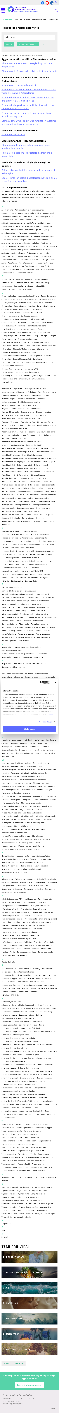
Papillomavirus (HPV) (32, 899)
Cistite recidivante (49, 346)
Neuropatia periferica (10, 866)
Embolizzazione (48, 544)
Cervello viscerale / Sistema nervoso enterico (19, 332)
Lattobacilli (28, 740)
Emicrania (5, 548)
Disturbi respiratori (24, 465)
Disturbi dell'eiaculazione (32, 455)
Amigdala (35, 243)
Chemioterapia (44, 332)
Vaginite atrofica (23, 1190)
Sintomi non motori (27, 1078)
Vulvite (21, 1214)
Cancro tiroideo (20, 306)
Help (44, 44)
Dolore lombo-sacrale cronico (44, 491)
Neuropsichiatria (41, 866)
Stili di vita (15, 1108)
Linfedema (23, 750)
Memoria (26, 793)
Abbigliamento (7, 210)
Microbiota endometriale (32, 813)
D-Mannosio (6, 389)
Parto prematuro (29, 902)
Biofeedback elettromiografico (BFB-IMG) (17, 279)
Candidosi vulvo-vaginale (46, 306)
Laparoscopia (17, 740)
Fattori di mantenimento (40, 601)
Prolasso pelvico (45, 945)
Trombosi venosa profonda (12, 1167)
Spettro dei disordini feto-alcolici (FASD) (17, 1101)
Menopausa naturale (30, 799)
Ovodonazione (20, 892)
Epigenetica (40, 564)
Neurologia (46, 859)
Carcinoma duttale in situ (32, 312)
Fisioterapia (6, 627)
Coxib (54, 375)
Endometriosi (7, 554)
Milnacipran (6, 823)
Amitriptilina (46, 243)
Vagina (37, 1187)
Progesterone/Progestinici (44, 942)
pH (4, 922)
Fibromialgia (24, 624)
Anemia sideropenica (19, 249)
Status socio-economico (47, 1104)
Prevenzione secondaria (11, 935)
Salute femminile (44, 1005)
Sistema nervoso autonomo (12, 1088)
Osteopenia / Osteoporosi (23, 889)
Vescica (18, 1197)
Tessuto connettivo (9, 1154)
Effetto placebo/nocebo (40, 534)
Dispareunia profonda (10, 435)
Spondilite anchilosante (44, 1101)
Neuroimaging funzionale (11, 859)
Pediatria (28, 915)
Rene (3, 982)
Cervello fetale (36, 329)
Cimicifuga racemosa (39, 342)
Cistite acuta (6, 346)
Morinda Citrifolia (8, 839)
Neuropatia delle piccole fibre (31, 862)
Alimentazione (48, 236)
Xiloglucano (6, 1224)
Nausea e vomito (22, 856)
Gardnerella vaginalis (30, 647)
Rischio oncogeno (29, 988)
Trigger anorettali (38, 1164)
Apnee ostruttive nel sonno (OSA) (14, 256)
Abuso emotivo (23, 213)
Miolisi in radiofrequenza (35, 823)
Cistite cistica (18, 346)
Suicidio (50, 1114)
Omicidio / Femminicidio (46, 879)
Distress (20, 448)
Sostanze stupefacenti (10, 1098)
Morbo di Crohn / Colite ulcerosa (14, 833)
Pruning (5, 952)
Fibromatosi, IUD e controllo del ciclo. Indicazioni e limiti (29, 71)
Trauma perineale (9, 1164)
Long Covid (6, 753)
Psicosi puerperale (45, 952)
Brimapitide (40, 286)
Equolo (25, 568)
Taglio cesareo (7, 1124)
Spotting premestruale (10, 1104)
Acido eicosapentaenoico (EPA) (13, 223)
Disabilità (41, 418)
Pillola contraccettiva (22, 922)
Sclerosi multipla (35, 1011)
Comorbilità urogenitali (22, 359)
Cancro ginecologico (9, 302)
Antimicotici (45, 253)
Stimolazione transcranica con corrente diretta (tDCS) (22, 1111)
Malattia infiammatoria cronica (37, 763)
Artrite (52, 259)
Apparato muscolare (9, 259)
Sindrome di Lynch (32, 1055)
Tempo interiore (8, 1127)
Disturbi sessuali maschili (12, 471)
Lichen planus (7, 746)
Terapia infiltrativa (31, 1137)
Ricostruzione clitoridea (11, 985)
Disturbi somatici (8, 475)
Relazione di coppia (9, 978)
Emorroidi (30, 551)
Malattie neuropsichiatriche (31, 776)
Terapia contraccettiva (32, 1131)
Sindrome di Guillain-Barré (12, 1055)
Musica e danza (24, 846)
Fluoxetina (51, 627)
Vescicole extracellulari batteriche (15, 1200)
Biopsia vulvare (7, 283)
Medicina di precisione (10, 789)
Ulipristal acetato (8, 1177)
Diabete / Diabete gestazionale (13, 405)
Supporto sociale (8, 1117)
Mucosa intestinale (9, 846)
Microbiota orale (27, 816)
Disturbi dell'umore (46, 458)
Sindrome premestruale (41, 1071)
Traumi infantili (24, 1164)
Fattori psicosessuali (38, 611)
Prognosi (33, 945)
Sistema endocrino (9, 1084)
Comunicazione (29, 362)
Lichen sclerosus (21, 746)
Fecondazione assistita (10, 617)
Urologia (51, 1177)
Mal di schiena (17, 763)
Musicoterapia (38, 846)
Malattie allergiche (9, 770)
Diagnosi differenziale (10, 412)
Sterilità (6, 1108)
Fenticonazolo (50, 617)
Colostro (47, 355)
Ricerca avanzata (28, 44)
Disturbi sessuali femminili (35, 468)
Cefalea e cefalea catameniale (33, 319)
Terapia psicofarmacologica (36, 1147)
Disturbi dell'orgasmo (28, 458)
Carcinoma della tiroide (11, 312)
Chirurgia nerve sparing (28, 336)
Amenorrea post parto (21, 243)
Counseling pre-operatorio (12, 375)
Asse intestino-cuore (46, 263)
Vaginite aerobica (8, 1190)
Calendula (12, 296)
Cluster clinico (42, 349)
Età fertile (5, 581)
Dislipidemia (49, 425)
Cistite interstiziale (33, 346)
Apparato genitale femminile (40, 256)
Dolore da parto (8, 488)
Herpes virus (6, 664)
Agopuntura (34, 233)
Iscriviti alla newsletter (29, 1385)
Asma (4, 263)
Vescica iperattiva (30, 1197)
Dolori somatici (32, 515)
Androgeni (51, 246)
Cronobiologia (24, 379)
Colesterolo (6, 352)
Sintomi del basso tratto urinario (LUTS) (38, 1074)
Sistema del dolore (35, 1081)
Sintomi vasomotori (44, 1078)
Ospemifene (40, 882)
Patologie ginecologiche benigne (33, 909)
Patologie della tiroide (10, 909)
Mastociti (32, 786)
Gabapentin (6, 647)
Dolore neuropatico (48, 495)
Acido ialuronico (44, 223)
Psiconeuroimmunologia (26, 952)
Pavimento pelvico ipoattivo (12, 915)
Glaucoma (17, 657)
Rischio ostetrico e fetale (47, 988)
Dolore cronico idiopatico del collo (41, 485)
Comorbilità (6, 359)
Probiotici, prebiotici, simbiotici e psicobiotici (19, 939)
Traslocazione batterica (36, 1161)
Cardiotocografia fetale (10, 319)
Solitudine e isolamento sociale (14, 1094)
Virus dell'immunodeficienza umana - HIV (35, 1207)
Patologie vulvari (8, 912)
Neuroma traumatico (10, 862)
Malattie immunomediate (47, 770)
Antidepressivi (32, 253)
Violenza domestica (9, 1207)
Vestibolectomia (36, 1200)
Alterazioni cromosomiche (38, 240)
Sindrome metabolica (45, 1064)
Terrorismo (39, 1151)
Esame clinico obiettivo (10, 571)
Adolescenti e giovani (33, 230)
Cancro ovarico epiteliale (42, 302)
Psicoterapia (6, 955)
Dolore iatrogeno (8, 491)
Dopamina (40, 518)
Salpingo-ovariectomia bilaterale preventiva (19, 1005)
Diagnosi (31, 405)
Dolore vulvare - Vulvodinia (26, 511)
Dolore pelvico (7, 505)
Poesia (48, 922)
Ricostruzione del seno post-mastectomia (38, 985)
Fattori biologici (23, 601)
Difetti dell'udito (38, 415)
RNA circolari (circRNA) (10, 995)
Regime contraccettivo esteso (44, 975)
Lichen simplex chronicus (39, 746)
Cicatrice (25, 342)
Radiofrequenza (25, 968)
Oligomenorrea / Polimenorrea (13, 879)
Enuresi (49, 561)
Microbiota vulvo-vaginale (46, 816)
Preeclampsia (7, 929)
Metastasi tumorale (9, 809)
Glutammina (27, 657)
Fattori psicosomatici (10, 614)
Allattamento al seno (10, 240)
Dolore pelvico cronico (41, 505)
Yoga (3, 1230)
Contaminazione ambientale (13, 365)
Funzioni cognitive (9, 640)
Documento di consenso (11, 481)
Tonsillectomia (43, 1154)
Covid (47, 375)
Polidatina (5, 925)
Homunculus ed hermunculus (13, 667)
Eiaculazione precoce (10, 538)
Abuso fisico (36, 213)
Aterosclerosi (14, 266)
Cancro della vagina (10, 299)
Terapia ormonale (8, 1144)
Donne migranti (46, 515)
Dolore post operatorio (25, 508)
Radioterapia (7, 972)
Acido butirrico (7, 220)
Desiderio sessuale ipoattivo (29, 402)
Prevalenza (37, 929)
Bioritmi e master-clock (24, 283)
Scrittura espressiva (9, 1015)
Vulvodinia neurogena (34, 1214)
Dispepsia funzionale (46, 435)
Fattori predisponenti (26, 607)
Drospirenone (47, 521)
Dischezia (5, 425)
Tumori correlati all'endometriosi (37, 1167)
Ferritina (5, 621)
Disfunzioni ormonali (34, 425)
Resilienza (12, 982)
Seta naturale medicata (28, 1025)
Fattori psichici (7, 611)
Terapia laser (30, 1141)
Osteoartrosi (6, 889)
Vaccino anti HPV (26, 1187)
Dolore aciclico (35, 481)
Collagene (16, 352)
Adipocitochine (17, 230)
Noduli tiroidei (35, 869)
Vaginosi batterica (9, 1194)
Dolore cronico (20, 485)
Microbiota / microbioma (11, 813)
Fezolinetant (38, 621)
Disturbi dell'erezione (10, 458)
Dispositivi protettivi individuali (14, 438)
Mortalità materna (41, 839)
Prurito (12, 952)
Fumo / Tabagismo (9, 634)
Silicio (41, 1025)
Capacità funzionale (10, 309)
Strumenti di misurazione (35, 1114)
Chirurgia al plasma (9, 336)
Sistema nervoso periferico (35, 1088)
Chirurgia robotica (9, 339)
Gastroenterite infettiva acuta (13, 650)
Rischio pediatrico (10, 992)
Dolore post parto (43, 508)
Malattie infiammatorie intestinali (16, 773)
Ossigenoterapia (9, 886)
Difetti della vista (8, 418)
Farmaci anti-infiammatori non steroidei (17, 594)
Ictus (3, 674)
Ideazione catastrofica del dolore (20, 674)
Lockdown (51, 750)
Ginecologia (6, 657)
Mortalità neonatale (9, 843)
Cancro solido (7, 306)
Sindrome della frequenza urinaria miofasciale (20, 1041)
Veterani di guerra (46, 1204)
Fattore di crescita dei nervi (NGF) (41, 597)
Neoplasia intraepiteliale (40, 856)
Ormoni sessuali (26, 882)
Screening (48, 1011)
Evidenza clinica (31, 581)
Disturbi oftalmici (34, 462)
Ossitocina (21, 886)
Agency (46, 230)
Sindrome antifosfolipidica (31, 1028)
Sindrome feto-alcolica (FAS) (12, 1061)
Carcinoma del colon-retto (30, 309)
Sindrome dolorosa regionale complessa (35, 1058)
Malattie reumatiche (9, 780)
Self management (8, 1018)
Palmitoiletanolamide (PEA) (12, 899)
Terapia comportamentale (12, 1131)
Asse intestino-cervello (27, 263)
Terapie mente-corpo (25, 1151)
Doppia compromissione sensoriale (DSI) (17, 521)
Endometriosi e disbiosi (13, 134)
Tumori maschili (23, 1170)
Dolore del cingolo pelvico (26, 488)
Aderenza (5, 230)
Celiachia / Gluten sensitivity (28, 322)
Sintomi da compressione (11, 1074)
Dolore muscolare (8, 495)
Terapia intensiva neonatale (12, 1141)
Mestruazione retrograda (31, 803)
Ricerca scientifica (37, 982)
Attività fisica (45, 266)
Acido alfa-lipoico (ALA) (45, 216)
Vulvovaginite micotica (22, 1217)
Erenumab (35, 568)
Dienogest (5, 415)
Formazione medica (25, 630)
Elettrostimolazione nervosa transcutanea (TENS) (21, 544)
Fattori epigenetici (9, 604)
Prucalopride (46, 949)
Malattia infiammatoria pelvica (13, 766)
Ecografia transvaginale (11, 531)
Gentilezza (43, 654)
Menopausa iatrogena (11, 799)
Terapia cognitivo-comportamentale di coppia (34, 1127)
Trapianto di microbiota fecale (13, 1161)
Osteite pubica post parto (38, 886)
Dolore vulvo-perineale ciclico (13, 515)
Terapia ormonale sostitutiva (13, 1147)
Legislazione (51, 740)
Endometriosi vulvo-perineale (32, 561)
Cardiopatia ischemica (29, 316)
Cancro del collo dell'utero (28, 296)
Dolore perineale (8, 508)
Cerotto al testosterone (37, 326)
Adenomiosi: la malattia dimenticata (19, 85)
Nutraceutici (25, 872)
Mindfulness (18, 823)
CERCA (54, 10)
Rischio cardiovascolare (11, 988)
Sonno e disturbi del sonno (38, 1094)
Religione (39, 978)
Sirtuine (23, 1081)
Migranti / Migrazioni (43, 819)
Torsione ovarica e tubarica (12, 1157)
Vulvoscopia (50, 1214)
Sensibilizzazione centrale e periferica (16, 1021)
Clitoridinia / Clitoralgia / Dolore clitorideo (19, 349)
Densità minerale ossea (47, 392)
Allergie (23, 240)
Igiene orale (18, 677)
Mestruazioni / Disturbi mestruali (15, 806)
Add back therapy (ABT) (11, 226)
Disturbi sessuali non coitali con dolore (39, 471)
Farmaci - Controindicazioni (12, 587)
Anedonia (5, 249)
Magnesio (5, 763)
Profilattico (28, 942)
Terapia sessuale (8, 1151)
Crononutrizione (38, 379)
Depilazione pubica (10, 395)
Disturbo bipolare (38, 475)
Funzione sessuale (43, 634)
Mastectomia (21, 786)
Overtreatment (7, 892)
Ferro (12, 621)
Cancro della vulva (27, 299)
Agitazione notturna (9, 233)
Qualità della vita (8, 962)
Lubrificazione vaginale (21, 753)
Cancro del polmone (49, 296)
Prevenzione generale (10, 932)
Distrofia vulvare (32, 448)
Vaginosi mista (23, 1194)
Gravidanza (38, 657)
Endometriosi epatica (45, 554)
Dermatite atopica (9, 399)
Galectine (16, 647)
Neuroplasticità (27, 866)
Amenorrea (6, 243)
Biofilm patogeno (41, 279)
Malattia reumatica (34, 766)
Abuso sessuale (49, 213)
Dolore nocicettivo (9, 498)
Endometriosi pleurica (10, 558)
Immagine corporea (32, 677)
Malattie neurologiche (10, 776)
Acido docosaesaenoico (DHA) (26, 220)
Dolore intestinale (24, 491)
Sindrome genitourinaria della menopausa (18, 1064)
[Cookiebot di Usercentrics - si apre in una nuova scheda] (40, 682)
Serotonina (37, 1021)
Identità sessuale (41, 674)
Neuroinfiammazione (32, 859)
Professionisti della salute (12, 942)
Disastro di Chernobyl (10, 422)
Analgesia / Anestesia (17, 246)
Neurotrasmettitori (9, 869)
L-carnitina (6, 740)
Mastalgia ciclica (8, 786)
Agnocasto (23, 233)
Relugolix (48, 978)
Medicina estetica (28, 789)
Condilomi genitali (44, 362)
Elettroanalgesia (26, 538)
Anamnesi (31, 246)
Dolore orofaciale (8, 501)
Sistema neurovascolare (11, 1091)
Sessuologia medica (9, 1025)
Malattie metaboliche (39, 773)
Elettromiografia (41, 538)
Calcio (4, 296)
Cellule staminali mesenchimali (14, 326)
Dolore (25, 481)
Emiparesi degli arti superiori (13, 551)
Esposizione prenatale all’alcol (38, 574)
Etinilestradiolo (17, 581)
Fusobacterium (23, 640)
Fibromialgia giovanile (39, 624)
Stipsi (47, 1111)
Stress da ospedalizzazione (12, 1114)
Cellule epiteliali (47, 322)
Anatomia (41, 246)
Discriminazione (17, 425)
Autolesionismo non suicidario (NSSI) (24, 269)
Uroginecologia (39, 1177)
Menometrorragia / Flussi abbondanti (16, 796)
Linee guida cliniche (9, 750)
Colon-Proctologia (29, 352)
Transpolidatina (47, 1157)
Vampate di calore (38, 1194)
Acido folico (31, 223)
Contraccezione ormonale (11, 372)
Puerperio (25, 955)
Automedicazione (47, 269)
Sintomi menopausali (10, 1078)
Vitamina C (6, 1210)
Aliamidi (37, 236)
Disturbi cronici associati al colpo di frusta (18, 452)
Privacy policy (7, 1403)
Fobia (4, 630)
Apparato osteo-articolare (29, 259)
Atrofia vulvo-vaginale (30, 266)
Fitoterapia (29, 627)
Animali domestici (37, 249)
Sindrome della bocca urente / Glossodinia (18, 1038)
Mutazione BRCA (8, 849)
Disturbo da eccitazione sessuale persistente (19, 478)
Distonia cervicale (8, 448)
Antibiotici (5, 253)
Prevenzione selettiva (30, 935)
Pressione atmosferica (22, 929)
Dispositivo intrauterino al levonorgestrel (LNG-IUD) (22, 442)
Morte (37, 843)
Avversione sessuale (25, 273)
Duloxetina (6, 524)
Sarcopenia (7, 1011)
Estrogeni (44, 577)
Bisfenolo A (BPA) (42, 283)
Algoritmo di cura (25, 236)
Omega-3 (31, 879)
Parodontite (47, 899)
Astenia (4, 266)
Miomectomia (7, 826)
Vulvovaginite (7, 1217)
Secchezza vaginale (26, 1015)
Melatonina (16, 793)
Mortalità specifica (26, 843)
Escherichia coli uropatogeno (13, 574)
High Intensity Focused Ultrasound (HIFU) (29, 664)
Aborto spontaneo (9, 213)
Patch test (42, 902)
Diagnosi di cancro (33, 409)
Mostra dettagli (45, 722)
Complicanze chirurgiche (11, 362)
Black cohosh (7, 286)
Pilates (9, 922)
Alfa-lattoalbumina (9, 236)
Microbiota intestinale (10, 816)
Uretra (19, 1177)
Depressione (25, 395)
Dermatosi (41, 399)
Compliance (37, 359)
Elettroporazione (8, 541)
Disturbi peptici (49, 462)
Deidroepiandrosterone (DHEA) (36, 389)
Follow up (11, 630)
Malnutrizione (7, 783)
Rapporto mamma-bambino (24, 972)
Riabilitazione (23, 982)
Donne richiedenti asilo (11, 518)
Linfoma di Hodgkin (37, 750)
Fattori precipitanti (9, 607)
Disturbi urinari (23, 475)
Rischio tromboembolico (28, 992)
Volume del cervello (9, 1214)
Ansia (48, 249)
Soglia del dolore (28, 1091)
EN (56, 2)
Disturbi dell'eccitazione (11, 455)
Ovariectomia (50, 889)
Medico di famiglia (44, 789)
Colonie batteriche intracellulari (14, 355)
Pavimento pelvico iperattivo (42, 912)
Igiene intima (7, 677)
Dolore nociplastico (25, 498)
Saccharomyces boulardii (11, 1002)
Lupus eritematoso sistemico (43, 753)
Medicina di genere (45, 786)
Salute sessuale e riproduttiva (45, 1008)
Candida (31, 306)
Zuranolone (6, 1237)
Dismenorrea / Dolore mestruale (14, 428)
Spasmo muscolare (28, 1098)
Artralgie (45, 259)
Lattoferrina (39, 740)
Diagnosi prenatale (43, 412)
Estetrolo (5, 577)
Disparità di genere (28, 435)
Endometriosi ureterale (30, 558)
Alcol (42, 233)
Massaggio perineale (41, 783)
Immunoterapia (49, 677)
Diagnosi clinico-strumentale (13, 409)
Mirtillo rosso (26, 826)
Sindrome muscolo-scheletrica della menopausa (20, 1068)
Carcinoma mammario (10, 316)
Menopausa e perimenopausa (44, 796)
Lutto (13, 756)
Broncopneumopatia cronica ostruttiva (17, 289)
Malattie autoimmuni (26, 770)
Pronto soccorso (8, 949)
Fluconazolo (40, 627)
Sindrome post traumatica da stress (16, 1071)
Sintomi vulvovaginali (10, 1081)
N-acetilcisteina (8, 856)
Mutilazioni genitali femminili (28, 849)
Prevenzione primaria (29, 932)
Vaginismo (46, 1187)
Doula (37, 521)
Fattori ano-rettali (8, 601)
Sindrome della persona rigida (13, 1045)
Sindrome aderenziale (10, 1028)
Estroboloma (33, 577)
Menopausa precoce (48, 799)
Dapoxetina (17, 389)
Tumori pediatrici (38, 1170)
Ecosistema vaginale (30, 531)
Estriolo (23, 577)
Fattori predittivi (43, 607)
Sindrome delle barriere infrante (14, 1048)
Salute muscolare (8, 1008)
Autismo (5, 269)
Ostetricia (39, 889)
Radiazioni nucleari (9, 968)
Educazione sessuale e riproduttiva (15, 534)
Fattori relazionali (26, 614)
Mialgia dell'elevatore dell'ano (30, 809)
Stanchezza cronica (28, 1104)
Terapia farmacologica (26, 1134)
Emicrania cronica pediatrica (22, 548)
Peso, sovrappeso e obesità (12, 919)
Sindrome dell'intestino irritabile (42, 1031)
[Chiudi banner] (55, 682)
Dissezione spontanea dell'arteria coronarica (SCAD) (22, 445)
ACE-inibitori (29, 216)
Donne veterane (28, 518)
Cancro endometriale (44, 299)
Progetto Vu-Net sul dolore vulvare (15, 945)
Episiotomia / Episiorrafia (11, 568)
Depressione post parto (41, 395)
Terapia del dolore (9, 1134)
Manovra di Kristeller (23, 783)
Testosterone (23, 1154)
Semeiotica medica (24, 1018)
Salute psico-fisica (24, 1008)
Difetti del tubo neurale (20, 415)
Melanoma (6, 793)
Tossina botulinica (32, 1157)
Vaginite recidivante (39, 1190)
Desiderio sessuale (9, 402)
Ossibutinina (52, 882)
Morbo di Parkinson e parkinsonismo (16, 836)
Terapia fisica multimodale (12, 1137)
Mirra (16, 826)
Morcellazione (37, 836)
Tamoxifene (19, 1124)
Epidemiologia (7, 564)
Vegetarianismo (8, 1197)
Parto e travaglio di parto (11, 902)
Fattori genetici (23, 604)
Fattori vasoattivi (41, 614)
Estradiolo (14, 577)
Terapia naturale (44, 1141)
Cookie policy (18, 1403)
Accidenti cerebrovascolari (12, 216)
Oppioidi (14, 882)
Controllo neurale (30, 372)
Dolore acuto (48, 481)
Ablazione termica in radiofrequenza (29, 210)
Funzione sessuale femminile (13, 637)
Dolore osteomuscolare (46, 501)
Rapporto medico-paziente (12, 975)
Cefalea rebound (8, 322)
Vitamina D (16, 1210)
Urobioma (28, 1177)
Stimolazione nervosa (29, 1108)
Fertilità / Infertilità (23, 621)
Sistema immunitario (26, 1084)
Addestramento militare (31, 226)
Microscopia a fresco (19, 819)
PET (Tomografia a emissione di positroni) (41, 919)
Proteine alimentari (31, 949)
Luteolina (5, 756)
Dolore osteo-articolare (26, 501)
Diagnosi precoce (27, 412)
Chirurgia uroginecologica (28, 339)
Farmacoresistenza (18, 597)
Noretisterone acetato (10, 872)
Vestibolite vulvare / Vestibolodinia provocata (19, 1204)
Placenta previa (38, 922)
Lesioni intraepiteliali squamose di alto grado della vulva (25, 743)
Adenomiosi (47, 226)
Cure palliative (7, 382)
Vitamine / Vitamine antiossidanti (36, 1210)
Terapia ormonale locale (26, 1144)
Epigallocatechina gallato (24, 564)
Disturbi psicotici (8, 465)
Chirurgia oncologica (48, 336)
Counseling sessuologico (33, 375)
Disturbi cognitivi (47, 448)
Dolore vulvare (22, 19)
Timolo (33, 1154)
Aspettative (12, 263)
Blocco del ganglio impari (23, 286)
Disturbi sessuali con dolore (12, 468)
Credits (53, 1408)
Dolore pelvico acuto (23, 505)
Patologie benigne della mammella (15, 905)
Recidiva (27, 975)
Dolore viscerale (8, 511)
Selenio (39, 1015)
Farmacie (5, 597)
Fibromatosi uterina (9, 624)
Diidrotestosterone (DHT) (26, 418)
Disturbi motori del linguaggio (13, 462)
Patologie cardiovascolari (40, 905)
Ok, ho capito (29, 729)
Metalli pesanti (48, 806)
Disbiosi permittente (45, 422)
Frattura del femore (42, 630)
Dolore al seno (7, 485)
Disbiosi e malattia (28, 422)
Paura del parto (22, 912)
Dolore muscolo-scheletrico (28, 495)
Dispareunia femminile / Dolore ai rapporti (18, 432)
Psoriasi (16, 955)
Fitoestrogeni (18, 627)
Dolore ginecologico (45, 488)
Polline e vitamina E (19, 925)
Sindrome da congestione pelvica (14, 1031)
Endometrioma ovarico (45, 551)
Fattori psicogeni (21, 611)
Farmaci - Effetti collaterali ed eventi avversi (19, 591)
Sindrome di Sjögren (9, 1058)
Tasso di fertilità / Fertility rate (38, 1124)
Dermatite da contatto (26, 399)
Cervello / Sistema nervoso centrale (15, 329)
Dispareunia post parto (46, 432)
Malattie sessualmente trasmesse (32, 780)
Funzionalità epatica (26, 634)
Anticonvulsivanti (18, 253)
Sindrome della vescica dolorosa (40, 1045)
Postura (32, 925)
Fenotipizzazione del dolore (32, 617)
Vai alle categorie (14, 1363)
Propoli (18, 949)
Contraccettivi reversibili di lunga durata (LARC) (20, 369)
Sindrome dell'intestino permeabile (15, 1035)
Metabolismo (35, 806)
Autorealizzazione (8, 273)
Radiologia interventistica (43, 968)
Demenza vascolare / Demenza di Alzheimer (19, 392)
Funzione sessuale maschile (37, 637)
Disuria (41, 478)
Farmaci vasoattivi (42, 594)
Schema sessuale (20, 1011)
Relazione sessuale (26, 978)
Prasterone (41, 925)
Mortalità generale (24, 839)
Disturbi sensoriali (41, 465)
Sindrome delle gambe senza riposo (16, 1051)
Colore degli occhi (35, 355)
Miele (31, 819)
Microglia (5, 819)
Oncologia (5, 882)
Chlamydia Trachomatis (11, 342)
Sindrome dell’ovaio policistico (43, 1051)
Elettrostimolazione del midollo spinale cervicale (35, 541)
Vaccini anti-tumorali (10, 1187)
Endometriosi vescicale (10, 561)
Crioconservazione (10, 379)
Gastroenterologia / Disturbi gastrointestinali (19, 654)
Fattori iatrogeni (37, 604)
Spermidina (42, 1098)
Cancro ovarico (25, 302)
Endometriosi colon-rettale (24, 554)
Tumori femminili (8, 1170)
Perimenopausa (40, 915)
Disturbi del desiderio (45, 452)
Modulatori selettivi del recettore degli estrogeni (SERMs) (24, 829)
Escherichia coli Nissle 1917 (32, 571)
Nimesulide (22, 869)
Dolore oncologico (42, 498)
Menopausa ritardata (11, 803)
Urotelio (5, 1180)
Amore (4, 246)
